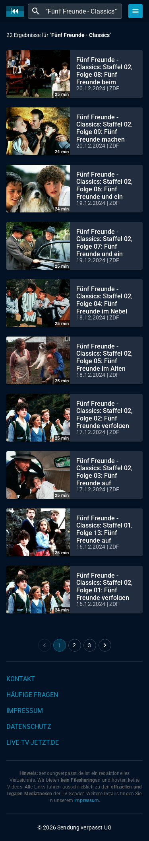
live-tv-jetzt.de (32, 742)
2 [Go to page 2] (74, 645)
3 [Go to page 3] (89, 645)
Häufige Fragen (32, 695)
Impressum (24, 710)
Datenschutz (28, 726)
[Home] (17, 11)
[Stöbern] (135, 11)
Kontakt (20, 679)
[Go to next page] (105, 645)
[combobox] (83, 11)
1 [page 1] (59, 645)
